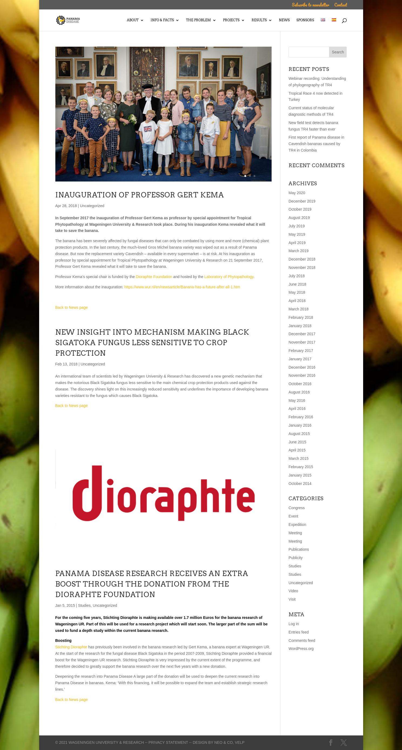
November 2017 (302, 342)
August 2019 (299, 217)
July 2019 (297, 226)
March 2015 (299, 458)
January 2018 (300, 326)
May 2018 (297, 292)
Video (293, 591)
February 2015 (301, 467)
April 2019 (297, 243)
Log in (294, 624)
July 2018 (297, 276)
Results (259, 20)
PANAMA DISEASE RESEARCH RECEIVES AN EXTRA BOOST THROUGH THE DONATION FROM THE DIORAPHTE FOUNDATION (151, 584)
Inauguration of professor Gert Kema (139, 195)
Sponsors (305, 20)
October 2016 (300, 384)
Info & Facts (162, 20)
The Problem (198, 20)
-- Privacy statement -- (168, 742)
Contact (340, 5)
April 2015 (297, 450)
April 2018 (297, 301)
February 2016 (301, 417)
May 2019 (297, 234)
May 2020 (297, 193)
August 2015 (299, 433)
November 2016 (302, 375)
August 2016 (299, 392)
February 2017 (301, 350)
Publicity (296, 558)
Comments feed (302, 640)
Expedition (297, 524)
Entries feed (299, 632)
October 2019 (300, 209)
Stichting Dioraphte (120, 617)
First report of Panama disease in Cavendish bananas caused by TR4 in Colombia (316, 143)
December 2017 (302, 334)
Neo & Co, (224, 742)
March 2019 (299, 251)
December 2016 (302, 367)
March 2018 (299, 309)
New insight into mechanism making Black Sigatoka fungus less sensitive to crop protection (152, 342)
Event (293, 516)
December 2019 (302, 201)
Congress (297, 508)
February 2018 (301, 317)
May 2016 (297, 400)
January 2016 (300, 425)
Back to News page (71, 307)
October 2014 (300, 483)
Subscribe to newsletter (310, 5)
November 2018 (302, 267)
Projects (231, 20)
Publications (299, 549)
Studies (84, 605)
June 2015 (297, 442)
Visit (292, 599)
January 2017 (300, 359)
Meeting (295, 533)
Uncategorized (92, 206)
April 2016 (297, 408)
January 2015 (300, 475)
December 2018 (302, 259)
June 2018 (297, 284)
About (132, 20)
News (284, 20)
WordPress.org (301, 648)
